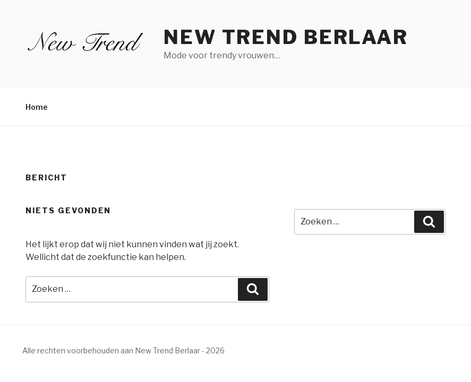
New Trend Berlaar (286, 37)
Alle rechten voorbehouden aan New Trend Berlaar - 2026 (123, 350)
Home (36, 106)
